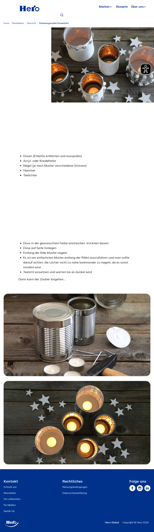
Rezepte (122, 6)
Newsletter (10, 492)
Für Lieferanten (12, 498)
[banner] (77, 8)
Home (6, 23)
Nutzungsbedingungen (74, 486)
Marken (104, 6)
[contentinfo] (77, 500)
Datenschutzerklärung (74, 492)
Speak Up (9, 510)
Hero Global (112, 522)
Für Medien (10, 504)
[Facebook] (132, 488)
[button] (62, 15)
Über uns (137, 6)
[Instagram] (140, 488)
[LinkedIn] (147, 488)
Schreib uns (10, 486)
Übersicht (31, 23)
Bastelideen (18, 23)
